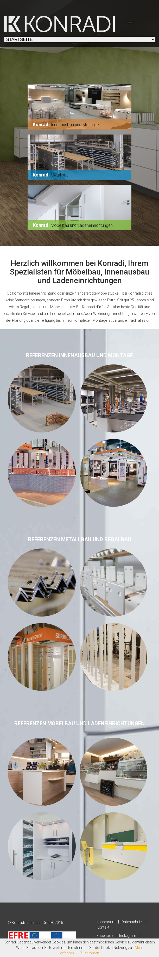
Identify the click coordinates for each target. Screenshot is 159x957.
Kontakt (103, 927)
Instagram (127, 936)
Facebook (105, 936)
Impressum (106, 922)
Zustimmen (89, 953)
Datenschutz (132, 922)
